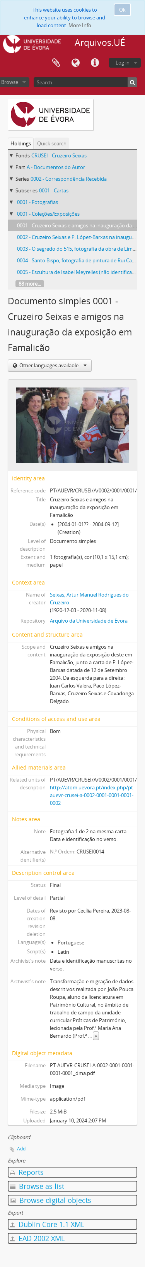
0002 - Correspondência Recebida (69, 178)
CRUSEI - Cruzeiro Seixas (59, 155)
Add (21, 1148)
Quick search (52, 143)
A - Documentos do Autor (56, 167)
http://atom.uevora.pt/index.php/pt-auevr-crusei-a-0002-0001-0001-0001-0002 (92, 795)
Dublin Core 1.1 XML (47, 1224)
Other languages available (52, 365)
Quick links (94, 63)
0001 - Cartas (53, 190)
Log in (123, 62)
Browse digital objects (50, 1200)
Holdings (20, 143)
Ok (122, 9)
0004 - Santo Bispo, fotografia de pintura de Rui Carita (78, 260)
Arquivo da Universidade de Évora (89, 620)
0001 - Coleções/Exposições (48, 213)
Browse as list (37, 1186)
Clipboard (56, 63)
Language (75, 63)
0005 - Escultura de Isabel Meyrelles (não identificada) (78, 272)
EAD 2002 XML (37, 1238)
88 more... (30, 283)
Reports (27, 1172)
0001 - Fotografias (37, 202)
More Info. (80, 25)
